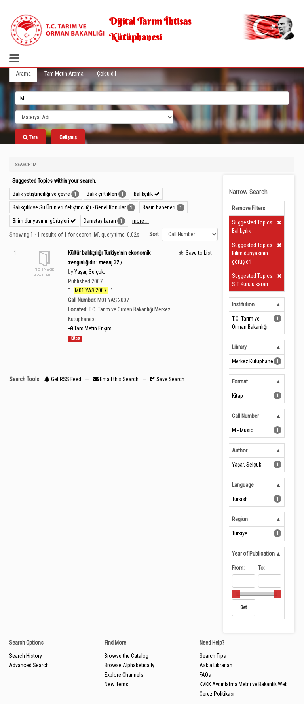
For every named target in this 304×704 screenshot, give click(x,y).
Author (239, 450)
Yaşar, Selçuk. (89, 272)
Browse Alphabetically (129, 665)
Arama (23, 73)
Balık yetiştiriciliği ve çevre (41, 194)
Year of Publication (253, 553)
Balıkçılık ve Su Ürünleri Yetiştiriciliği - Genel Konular (69, 207)
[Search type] (94, 117)
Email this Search (116, 379)
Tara (30, 137)
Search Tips (213, 656)
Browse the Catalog (126, 656)
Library (239, 347)
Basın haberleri (158, 207)
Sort (154, 234)
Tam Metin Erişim (90, 328)
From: (238, 568)
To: (261, 568)
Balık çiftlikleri (102, 194)
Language (243, 485)
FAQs (205, 675)
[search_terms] (152, 98)
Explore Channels (123, 675)
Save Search (167, 379)
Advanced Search (29, 665)
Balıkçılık (147, 194)
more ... (140, 221)
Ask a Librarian (216, 665)
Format (240, 381)
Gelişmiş (68, 137)
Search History (25, 656)
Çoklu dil (106, 73)
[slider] (236, 594)
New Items (116, 684)
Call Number (245, 416)
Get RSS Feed (62, 379)
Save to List (199, 253)
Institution (243, 304)
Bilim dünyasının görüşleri (44, 221)
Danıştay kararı (100, 221)
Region (240, 519)
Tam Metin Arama (64, 73)
